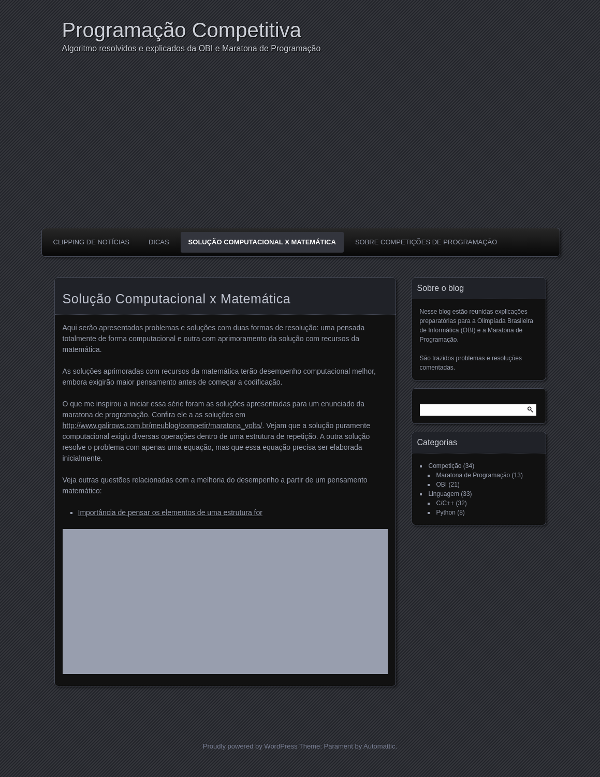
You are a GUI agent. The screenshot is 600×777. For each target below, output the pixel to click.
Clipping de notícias (91, 242)
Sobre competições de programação (426, 242)
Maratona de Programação (473, 475)
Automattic (379, 746)
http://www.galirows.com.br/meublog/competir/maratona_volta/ (162, 425)
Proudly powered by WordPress (250, 746)
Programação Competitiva (181, 30)
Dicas (159, 242)
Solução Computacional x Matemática (262, 242)
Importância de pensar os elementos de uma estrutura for (170, 512)
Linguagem (444, 493)
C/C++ (445, 503)
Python (446, 512)
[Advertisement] (302, 150)
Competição (445, 466)
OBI (441, 484)
